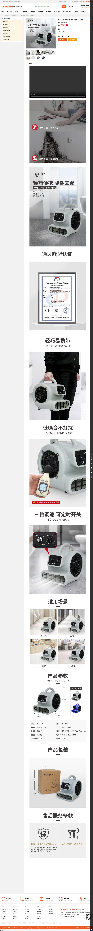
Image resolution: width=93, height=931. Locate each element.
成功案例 (33, 11)
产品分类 (7, 15)
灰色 (60, 31)
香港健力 (25, 923)
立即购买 (63, 39)
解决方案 (25, 11)
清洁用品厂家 (10, 923)
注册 (72, 1)
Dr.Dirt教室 (57, 11)
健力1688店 (45, 923)
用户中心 (61, 1)
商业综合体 (27, 913)
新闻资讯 (48, 11)
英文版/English (87, 1)
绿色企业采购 (67, 11)
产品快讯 (80, 1)
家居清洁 (6, 33)
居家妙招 (51, 913)
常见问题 (39, 918)
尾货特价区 (6, 39)
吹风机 (18, 15)
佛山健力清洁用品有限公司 (14, 928)
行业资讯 (51, 911)
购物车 (71, 6)
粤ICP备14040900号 (52, 928)
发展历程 (4, 916)
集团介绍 (4, 909)
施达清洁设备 (18, 923)
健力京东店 (58, 923)
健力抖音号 (31, 923)
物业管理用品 (7, 36)
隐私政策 (84, 928)
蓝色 (64, 31)
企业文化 (4, 913)
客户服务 (40, 11)
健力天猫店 (52, 923)
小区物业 (27, 916)
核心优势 (4, 918)
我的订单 (66, 1)
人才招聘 (76, 11)
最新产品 (6, 21)
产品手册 (39, 911)
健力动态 (51, 909)
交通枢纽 (27, 911)
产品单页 (39, 909)
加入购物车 (72, 39)
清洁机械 (13, 15)
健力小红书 (38, 923)
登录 (69, 1)
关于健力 (9, 11)
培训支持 (39, 916)
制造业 (26, 918)
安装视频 (76, 1)
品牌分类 (6, 24)
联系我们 (83, 11)
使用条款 (78, 928)
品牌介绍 (4, 911)
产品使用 (39, 913)
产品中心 (17, 11)
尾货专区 (15, 918)
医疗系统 (27, 909)
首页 (3, 11)
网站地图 (89, 928)
